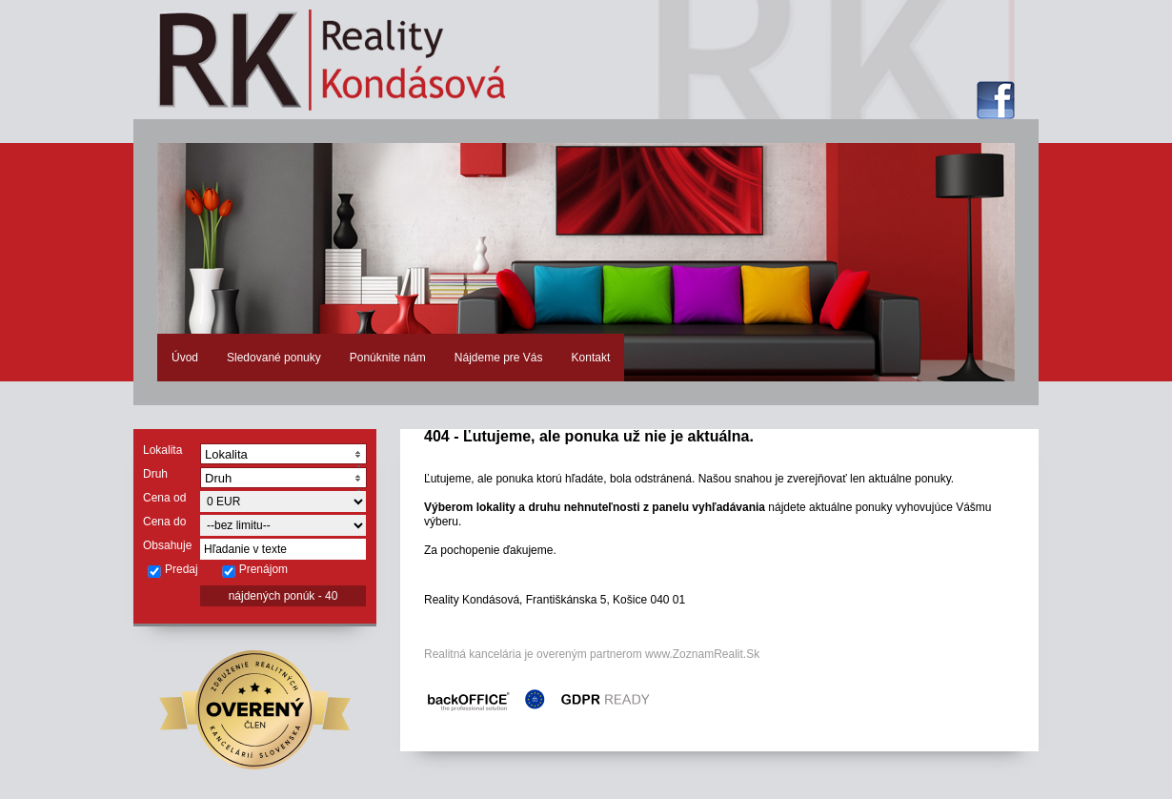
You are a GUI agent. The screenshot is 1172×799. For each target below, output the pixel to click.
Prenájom (254, 570)
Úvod (185, 357)
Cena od (164, 497)
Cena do (164, 521)
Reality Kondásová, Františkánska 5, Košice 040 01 (554, 599)
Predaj (172, 570)
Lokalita (162, 450)
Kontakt (591, 357)
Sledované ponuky (274, 357)
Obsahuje (167, 545)
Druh (155, 474)
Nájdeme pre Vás (499, 357)
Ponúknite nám (388, 357)
